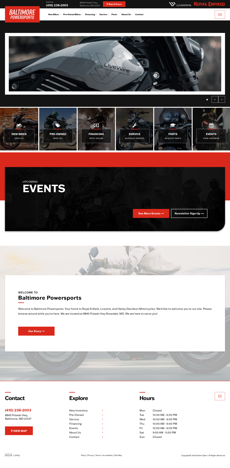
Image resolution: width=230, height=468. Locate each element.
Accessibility (107, 455)
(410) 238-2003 (18, 410)
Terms (98, 455)
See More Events (151, 213)
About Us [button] (126, 14)
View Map (19, 431)
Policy (83, 455)
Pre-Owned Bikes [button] (72, 14)
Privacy (91, 455)
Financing (75, 423)
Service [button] (103, 14)
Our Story (36, 331)
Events (73, 428)
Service (74, 419)
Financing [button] (90, 14)
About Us (75, 432)
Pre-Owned (76, 415)
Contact (139, 14)
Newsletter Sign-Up (189, 213)
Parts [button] (114, 14)
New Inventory (78, 410)
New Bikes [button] (53, 14)
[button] (215, 99)
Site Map (118, 455)
